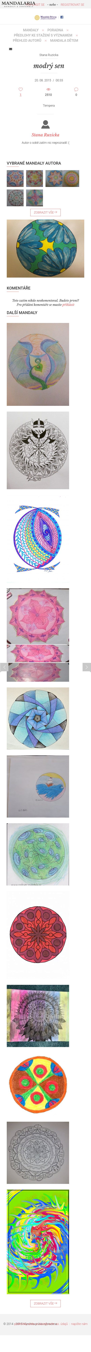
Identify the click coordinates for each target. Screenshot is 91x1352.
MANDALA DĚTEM (64, 40)
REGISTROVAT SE (72, 4)
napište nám (79, 1324)
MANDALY (31, 30)
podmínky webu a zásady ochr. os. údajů (41, 1324)
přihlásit (68, 305)
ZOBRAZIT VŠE (45, 212)
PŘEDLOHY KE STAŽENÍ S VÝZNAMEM (43, 35)
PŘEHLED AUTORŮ (27, 40)
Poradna (55, 30)
